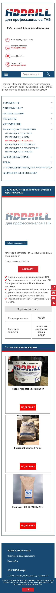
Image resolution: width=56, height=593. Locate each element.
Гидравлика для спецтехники (20, 173)
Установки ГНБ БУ (13, 108)
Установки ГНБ (11, 103)
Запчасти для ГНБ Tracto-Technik (22, 148)
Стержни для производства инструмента (27, 168)
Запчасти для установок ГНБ (19, 129)
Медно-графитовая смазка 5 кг (28, 389)
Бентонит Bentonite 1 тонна (28, 448)
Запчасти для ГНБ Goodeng (23, 86)
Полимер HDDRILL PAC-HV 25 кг (28, 507)
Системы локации (13, 113)
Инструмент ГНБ (12, 124)
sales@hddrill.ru (17, 56)
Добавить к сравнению (16, 243)
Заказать (28, 269)
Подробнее (28, 407)
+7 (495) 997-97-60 (18, 48)
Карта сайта (12, 561)
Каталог (16, 84)
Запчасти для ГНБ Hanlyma (19, 152)
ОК (28, 589)
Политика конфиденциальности (21, 556)
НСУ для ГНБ (9, 119)
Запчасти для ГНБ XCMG (17, 137)
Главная (5, 84)
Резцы (6, 162)
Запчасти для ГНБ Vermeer (18, 133)
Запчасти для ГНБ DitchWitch (20, 144)
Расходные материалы (16, 157)
